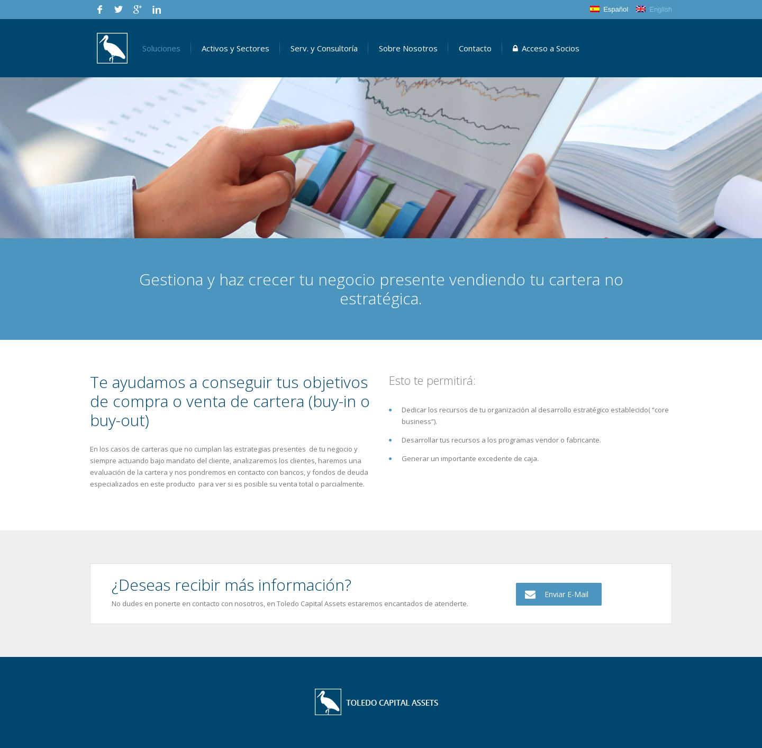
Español (609, 9)
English (654, 9)
